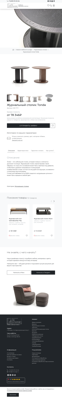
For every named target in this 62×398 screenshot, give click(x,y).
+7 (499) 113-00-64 (13, 1)
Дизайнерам (36, 356)
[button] (54, 201)
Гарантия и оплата (37, 150)
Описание (11, 150)
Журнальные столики (40, 49)
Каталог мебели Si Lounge (24, 49)
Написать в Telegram (43, 272)
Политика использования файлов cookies (19, 390)
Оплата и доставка (12, 358)
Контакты (9, 360)
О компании (10, 353)
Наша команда (36, 353)
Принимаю (13, 394)
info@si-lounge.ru (14, 371)
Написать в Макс (18, 272)
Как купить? (50, 150)
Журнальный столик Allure (43, 218)
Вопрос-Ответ (11, 356)
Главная (13, 50)
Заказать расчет (17, 140)
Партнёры (35, 354)
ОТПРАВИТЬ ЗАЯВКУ (28, 126)
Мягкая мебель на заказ (14, 354)
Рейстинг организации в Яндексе (16, 381)
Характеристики (23, 150)
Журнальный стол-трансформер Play (15, 219)
